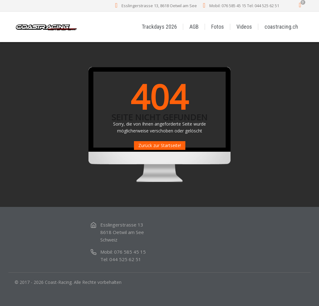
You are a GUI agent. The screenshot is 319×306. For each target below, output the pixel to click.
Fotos (217, 26)
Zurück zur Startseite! (159, 145)
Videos (244, 26)
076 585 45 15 (130, 252)
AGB (194, 26)
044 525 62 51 (125, 259)
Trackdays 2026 (159, 26)
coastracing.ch (281, 26)
